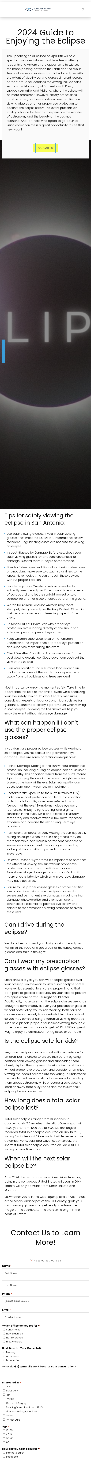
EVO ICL (10, 1399)
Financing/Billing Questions (21, 1411)
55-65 (9, 1438)
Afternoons (12, 1356)
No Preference (14, 1337)
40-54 (9, 1434)
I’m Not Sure (13, 1419)
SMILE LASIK (12, 1390)
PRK (8, 1395)
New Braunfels (14, 1333)
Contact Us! (45, 148)
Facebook (12, 1456)
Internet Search (15, 1452)
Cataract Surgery (16, 1403)
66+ (8, 1442)
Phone (7, 1294)
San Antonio (13, 1329)
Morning (10, 1352)
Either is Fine (13, 1360)
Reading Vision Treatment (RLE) (24, 1407)
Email (6, 1310)
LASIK (9, 1386)
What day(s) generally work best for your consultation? (39, 1366)
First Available (14, 1341)
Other (9, 1415)
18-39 (9, 1430)
